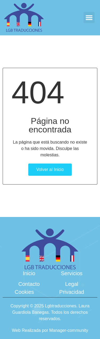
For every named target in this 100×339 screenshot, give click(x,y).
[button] (89, 17)
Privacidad (71, 292)
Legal (71, 284)
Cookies (24, 292)
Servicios (71, 273)
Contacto (29, 284)
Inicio (29, 273)
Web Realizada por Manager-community (50, 330)
